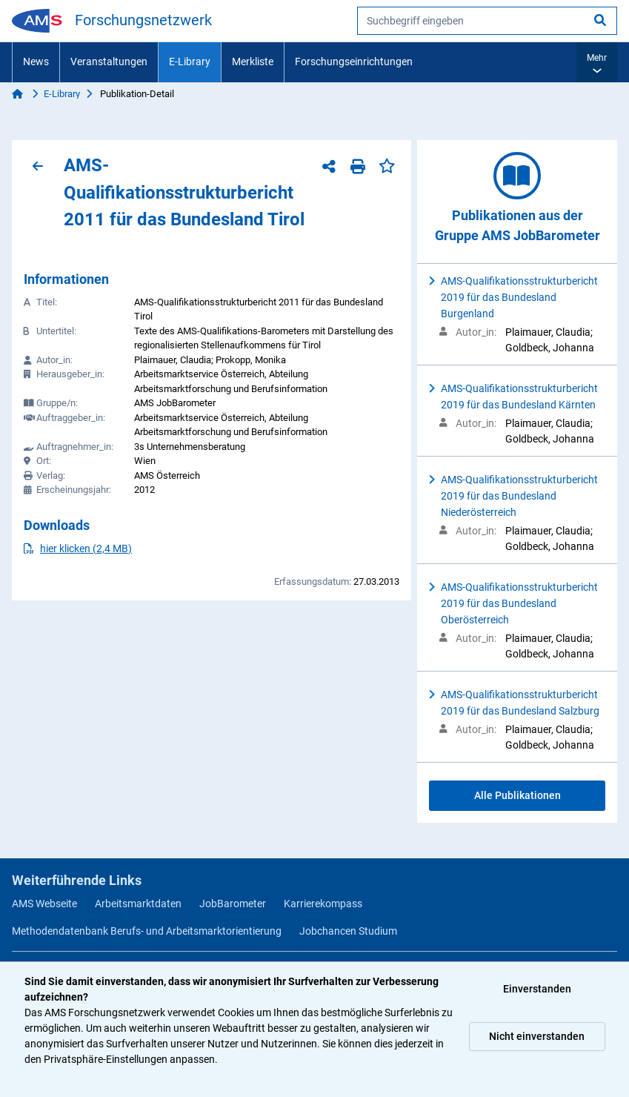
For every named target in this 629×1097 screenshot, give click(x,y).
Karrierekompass (323, 903)
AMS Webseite (44, 903)
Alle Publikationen (517, 795)
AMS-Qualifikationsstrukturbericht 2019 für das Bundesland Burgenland (519, 297)
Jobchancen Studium (348, 931)
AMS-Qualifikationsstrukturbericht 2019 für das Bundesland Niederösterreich (519, 496)
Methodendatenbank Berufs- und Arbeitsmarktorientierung (147, 931)
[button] (596, 62)
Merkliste (252, 61)
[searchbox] (487, 21)
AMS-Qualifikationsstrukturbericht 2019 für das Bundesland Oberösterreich (519, 603)
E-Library (189, 61)
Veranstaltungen (108, 61)
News (36, 61)
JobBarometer (232, 903)
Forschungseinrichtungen (354, 61)
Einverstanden (537, 989)
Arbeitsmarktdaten (138, 903)
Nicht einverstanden (537, 1036)
